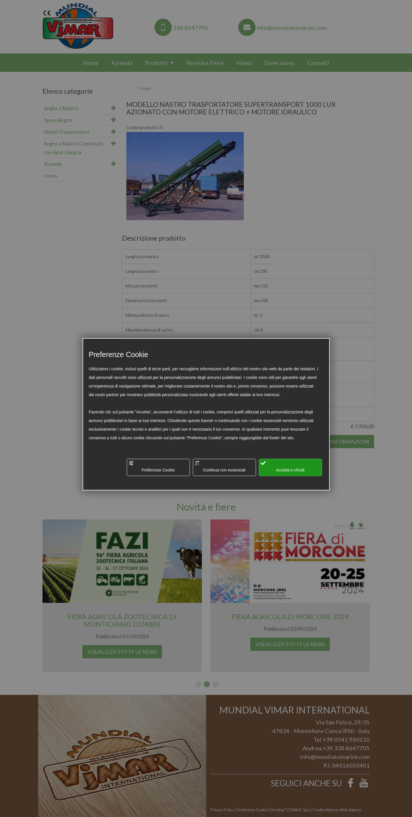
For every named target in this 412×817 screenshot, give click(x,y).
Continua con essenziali (219, 466)
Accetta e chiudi (282, 466)
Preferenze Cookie (151, 466)
